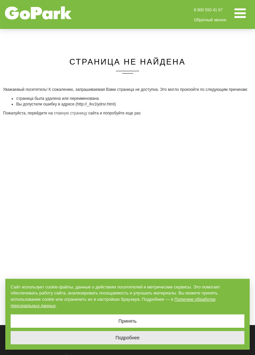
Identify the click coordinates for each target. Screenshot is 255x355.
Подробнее (128, 337)
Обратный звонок (210, 20)
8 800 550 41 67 (208, 10)
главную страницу (70, 113)
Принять (128, 321)
